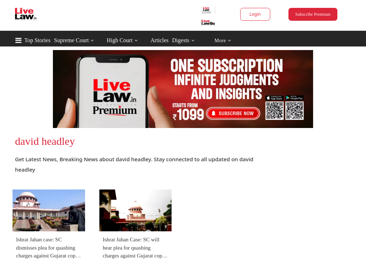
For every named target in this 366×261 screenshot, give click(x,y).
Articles (159, 40)
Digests (180, 40)
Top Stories (37, 40)
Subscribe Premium (312, 14)
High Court (119, 40)
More (222, 40)
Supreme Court (71, 40)
